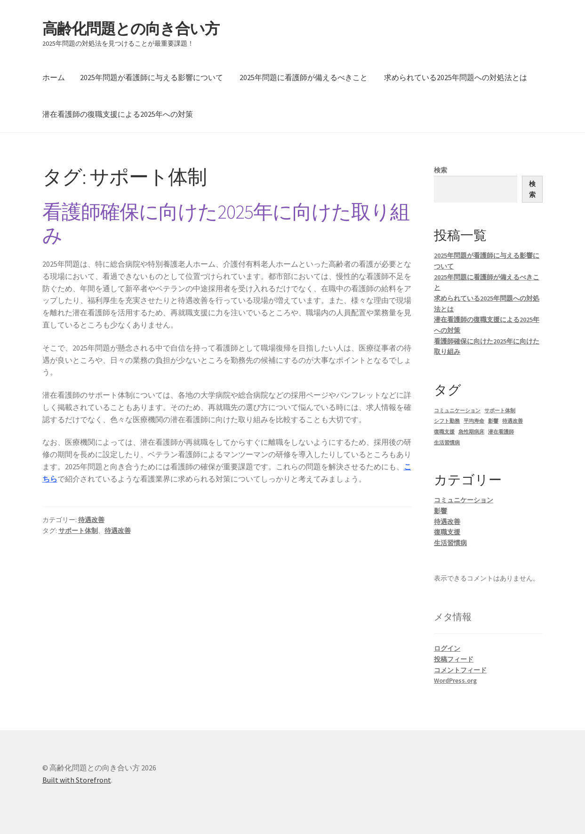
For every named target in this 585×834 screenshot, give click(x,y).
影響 (440, 511)
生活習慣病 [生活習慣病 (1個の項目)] (447, 443)
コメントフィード (460, 670)
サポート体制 (78, 530)
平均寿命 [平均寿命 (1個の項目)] (474, 421)
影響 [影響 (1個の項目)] (493, 421)
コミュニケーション (463, 500)
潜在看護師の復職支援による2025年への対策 (117, 114)
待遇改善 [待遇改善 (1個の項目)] (512, 421)
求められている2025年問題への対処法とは (455, 77)
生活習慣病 (450, 543)
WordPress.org (455, 680)
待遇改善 (91, 519)
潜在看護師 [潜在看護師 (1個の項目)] (501, 432)
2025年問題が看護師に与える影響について (151, 77)
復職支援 (447, 532)
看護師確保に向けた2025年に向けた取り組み (225, 223)
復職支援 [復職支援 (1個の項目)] (444, 432)
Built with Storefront (76, 780)
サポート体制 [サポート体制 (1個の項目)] (499, 411)
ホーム (53, 77)
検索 (440, 170)
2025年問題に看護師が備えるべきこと (304, 77)
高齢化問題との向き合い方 (130, 28)
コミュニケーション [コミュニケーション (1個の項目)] (457, 411)
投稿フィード (453, 659)
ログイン (447, 648)
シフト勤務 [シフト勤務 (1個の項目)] (447, 421)
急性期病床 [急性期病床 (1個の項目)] (471, 432)
